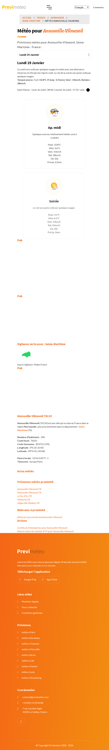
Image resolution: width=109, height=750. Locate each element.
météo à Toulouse (30, 643)
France (41, 17)
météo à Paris (28, 632)
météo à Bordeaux (31, 637)
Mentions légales (30, 601)
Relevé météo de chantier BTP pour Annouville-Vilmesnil (45, 531)
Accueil (27, 17)
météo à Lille (28, 660)
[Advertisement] (54, 266)
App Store (52, 579)
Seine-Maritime (31, 21)
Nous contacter (29, 607)
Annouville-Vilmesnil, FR (29, 489)
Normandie (57, 17)
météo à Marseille (31, 649)
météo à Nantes (29, 666)
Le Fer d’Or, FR (24, 496)
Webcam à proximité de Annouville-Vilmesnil (39, 517)
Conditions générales (32, 612)
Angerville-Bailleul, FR (28, 503)
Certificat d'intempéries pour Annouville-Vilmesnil (42, 527)
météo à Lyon (28, 672)
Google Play (30, 579)
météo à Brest (29, 655)
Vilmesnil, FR (23, 499)
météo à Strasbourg (31, 677)
